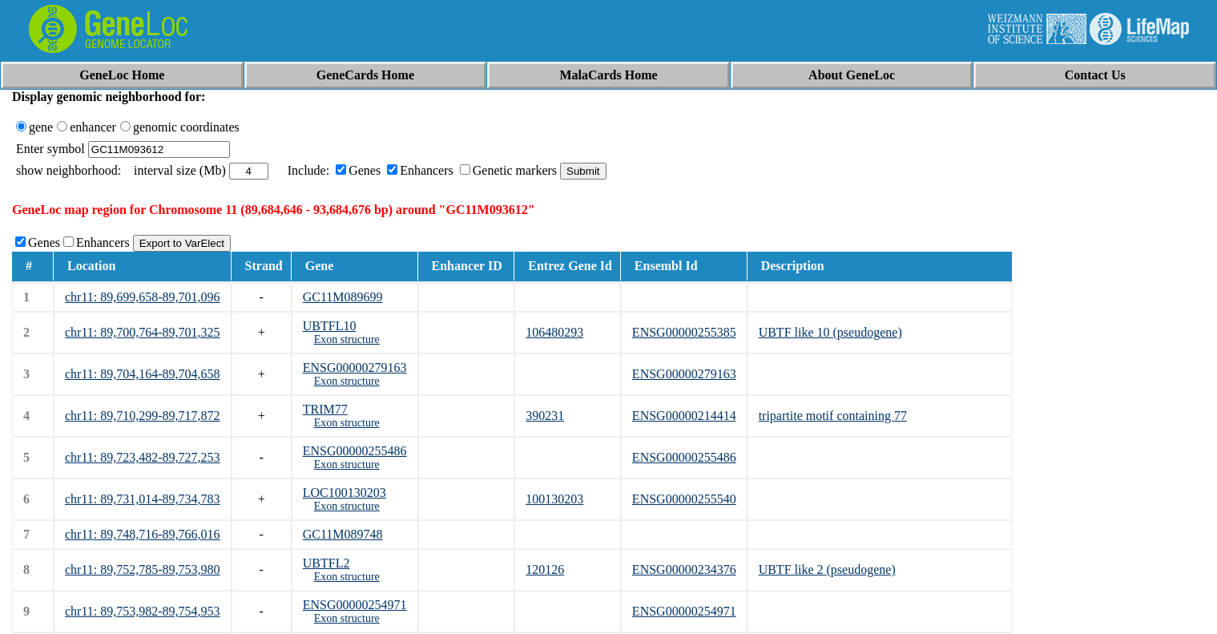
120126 (545, 569)
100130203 (554, 499)
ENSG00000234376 (684, 569)
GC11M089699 (343, 297)
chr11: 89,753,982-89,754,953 (142, 611)
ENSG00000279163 (355, 367)
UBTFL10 (330, 326)
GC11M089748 (343, 534)
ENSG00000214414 (684, 415)
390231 (545, 415)
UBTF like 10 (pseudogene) (830, 332)
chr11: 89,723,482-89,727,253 (142, 457)
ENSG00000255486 (355, 451)
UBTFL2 (326, 563)
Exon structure (347, 339)
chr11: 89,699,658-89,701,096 (142, 297)
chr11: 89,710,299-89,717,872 (142, 415)
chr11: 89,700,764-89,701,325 (142, 332)
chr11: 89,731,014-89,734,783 (142, 499)
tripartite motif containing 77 (833, 415)
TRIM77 (325, 409)
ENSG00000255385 (684, 332)
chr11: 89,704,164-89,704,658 (142, 374)
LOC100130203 (344, 492)
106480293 (554, 332)
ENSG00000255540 (684, 499)
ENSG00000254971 (355, 605)
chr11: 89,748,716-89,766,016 (142, 534)
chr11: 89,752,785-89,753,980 (142, 569)
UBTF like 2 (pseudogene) (827, 569)
